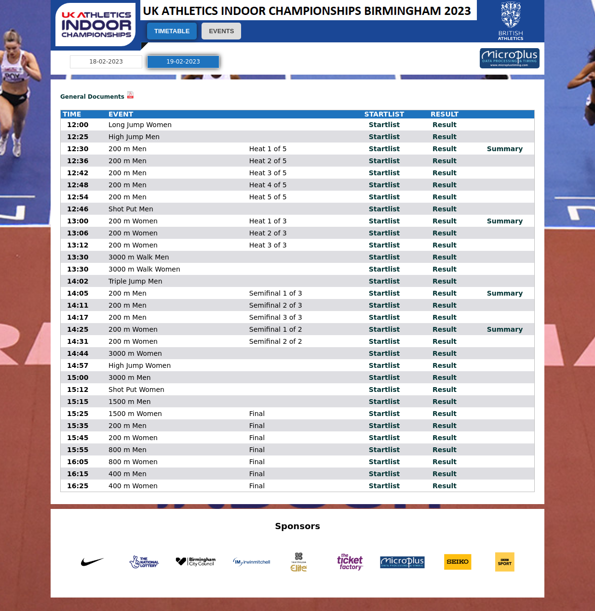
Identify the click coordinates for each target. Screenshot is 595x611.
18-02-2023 (106, 61)
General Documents (92, 96)
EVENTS (221, 31)
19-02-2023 (183, 61)
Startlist (384, 125)
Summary (505, 149)
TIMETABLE (171, 31)
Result (445, 125)
